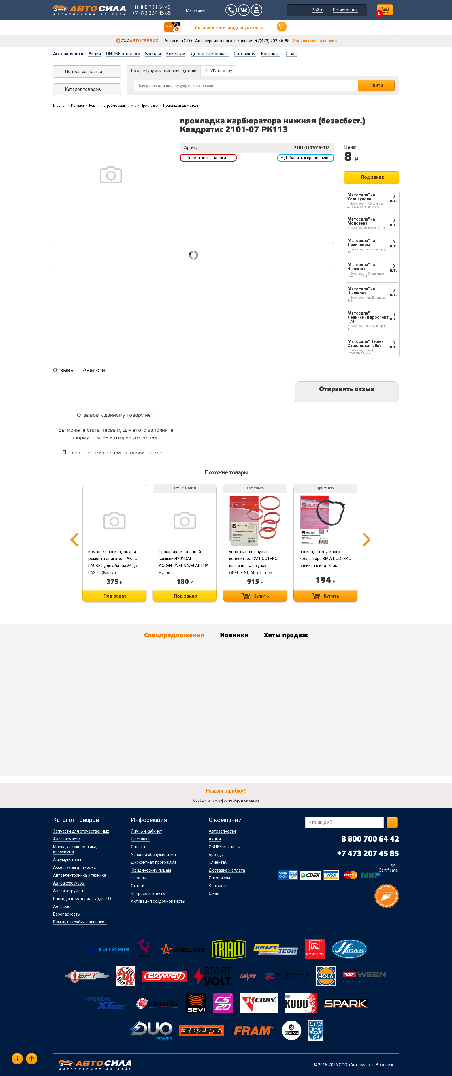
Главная (60, 106)
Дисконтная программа (153, 862)
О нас (291, 53)
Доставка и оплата (210, 53)
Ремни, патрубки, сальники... (112, 106)
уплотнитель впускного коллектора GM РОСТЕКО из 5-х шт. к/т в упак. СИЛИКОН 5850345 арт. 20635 (253, 565)
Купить (261, 596)
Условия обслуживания (153, 854)
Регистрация (345, 9)
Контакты (270, 53)
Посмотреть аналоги (206, 157)
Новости (139, 878)
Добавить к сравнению (304, 158)
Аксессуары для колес (74, 867)
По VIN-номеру (218, 70)
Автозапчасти (68, 53)
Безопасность (66, 914)
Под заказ (372, 177)
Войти (317, 9)
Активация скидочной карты (158, 901)
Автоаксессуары (69, 883)
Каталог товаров (83, 89)
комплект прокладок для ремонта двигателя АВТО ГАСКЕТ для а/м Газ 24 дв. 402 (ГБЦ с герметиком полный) (113, 565)
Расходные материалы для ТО (82, 898)
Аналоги (94, 370)
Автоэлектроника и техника (79, 875)
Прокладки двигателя (181, 106)
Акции (94, 53)
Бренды (153, 53)
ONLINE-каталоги (123, 53)
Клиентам (175, 53)
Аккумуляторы (67, 859)
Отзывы (63, 370)
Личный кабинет (146, 831)
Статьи (137, 885)
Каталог (77, 106)
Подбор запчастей (83, 71)
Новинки (234, 636)
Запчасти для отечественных (81, 831)
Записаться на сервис (315, 40)
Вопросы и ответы (148, 893)
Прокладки (150, 106)
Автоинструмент (69, 891)
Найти (376, 85)
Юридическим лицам (151, 870)
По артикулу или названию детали (163, 70)
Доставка (140, 839)
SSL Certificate (388, 868)
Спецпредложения (174, 636)
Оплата (138, 846)
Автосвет (62, 906)
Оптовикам (245, 53)
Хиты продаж (286, 636)
